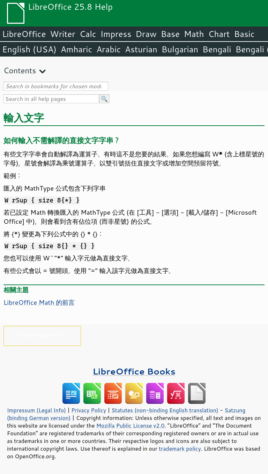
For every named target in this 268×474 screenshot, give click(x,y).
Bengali (216, 49)
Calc (88, 34)
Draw (145, 34)
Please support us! (42, 335)
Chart (219, 34)
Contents (19, 70)
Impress (116, 34)
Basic (244, 34)
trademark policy (180, 448)
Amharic (76, 49)
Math (194, 34)
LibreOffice (24, 34)
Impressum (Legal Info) (36, 410)
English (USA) (29, 49)
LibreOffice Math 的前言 (39, 302)
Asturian (141, 49)
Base (170, 34)
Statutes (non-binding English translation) (164, 410)
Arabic (108, 49)
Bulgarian (180, 49)
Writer (62, 34)
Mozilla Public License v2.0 (130, 425)
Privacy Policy (88, 410)
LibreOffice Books (134, 371)
